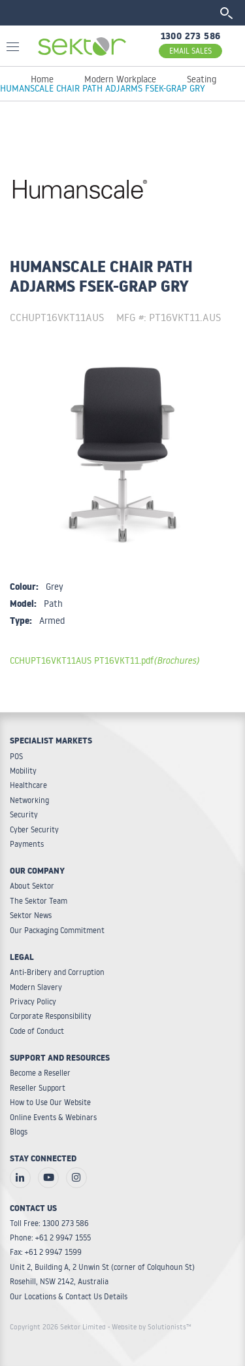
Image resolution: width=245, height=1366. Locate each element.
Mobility (23, 771)
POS (16, 756)
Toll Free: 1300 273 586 (49, 1223)
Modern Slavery (36, 987)
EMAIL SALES (190, 51)
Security (24, 814)
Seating (201, 79)
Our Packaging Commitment (57, 930)
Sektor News (31, 915)
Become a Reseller (40, 1073)
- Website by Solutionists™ (149, 1326)
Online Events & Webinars (53, 1117)
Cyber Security (34, 829)
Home (42, 79)
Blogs (18, 1131)
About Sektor (32, 886)
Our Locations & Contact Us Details (68, 1296)
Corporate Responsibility (50, 1016)
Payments (27, 844)
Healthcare (28, 785)
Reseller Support (37, 1088)
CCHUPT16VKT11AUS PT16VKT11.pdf (104, 660)
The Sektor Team (38, 901)
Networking (29, 800)
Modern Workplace (120, 79)
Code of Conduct (37, 1031)
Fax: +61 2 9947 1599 (46, 1252)
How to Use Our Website (50, 1102)
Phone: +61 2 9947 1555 (50, 1237)
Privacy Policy (33, 1001)
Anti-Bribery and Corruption (57, 972)
